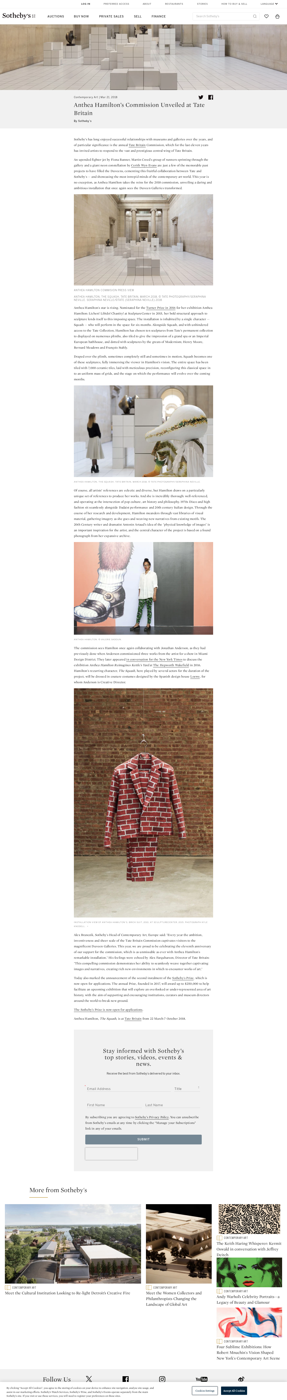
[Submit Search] (254, 16)
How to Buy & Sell (234, 4)
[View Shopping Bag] (277, 16)
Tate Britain (137, 145)
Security (176, 1362)
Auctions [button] (55, 16)
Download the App (92, 1377)
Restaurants (174, 4)
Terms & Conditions (185, 1369)
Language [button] (267, 4)
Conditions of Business (188, 1377)
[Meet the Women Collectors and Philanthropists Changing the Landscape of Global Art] (179, 1244)
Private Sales (111, 16)
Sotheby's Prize (183, 978)
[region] (143, 1391)
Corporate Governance (141, 1377)
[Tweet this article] (200, 97)
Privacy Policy (134, 1369)
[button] (146, 1192)
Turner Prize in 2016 (160, 308)
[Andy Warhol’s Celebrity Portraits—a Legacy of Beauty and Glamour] (249, 1276)
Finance (159, 16)
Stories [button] (202, 4)
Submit (143, 1139)
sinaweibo (241, 1337)
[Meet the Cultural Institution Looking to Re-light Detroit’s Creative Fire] (73, 1244)
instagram (162, 1337)
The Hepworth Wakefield (171, 665)
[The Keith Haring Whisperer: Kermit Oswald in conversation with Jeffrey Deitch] (249, 1220)
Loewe (195, 676)
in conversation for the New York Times (154, 659)
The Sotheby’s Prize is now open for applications (108, 1009)
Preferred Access (116, 4)
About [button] (147, 4)
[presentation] (111, 1154)
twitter (89, 1337)
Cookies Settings (204, 1390)
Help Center (87, 1362)
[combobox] (226, 16)
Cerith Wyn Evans (144, 165)
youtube (202, 1337)
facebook (126, 1337)
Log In (85, 4)
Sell (138, 16)
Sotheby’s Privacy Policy (152, 1117)
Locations (86, 1369)
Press (128, 1362)
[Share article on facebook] (210, 97)
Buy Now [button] (81, 16)
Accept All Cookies (234, 1390)
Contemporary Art (86, 97)
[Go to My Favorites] (266, 16)
